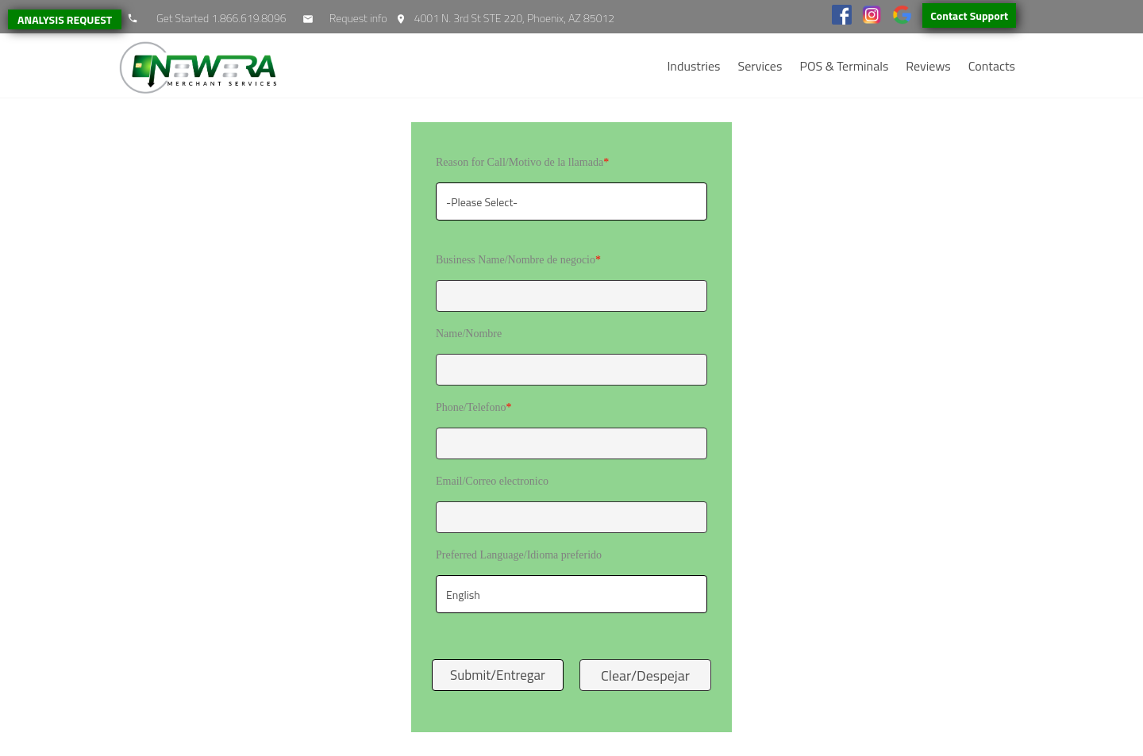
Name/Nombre (469, 334)
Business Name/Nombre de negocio (518, 260)
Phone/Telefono (473, 407)
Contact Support (969, 15)
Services (760, 65)
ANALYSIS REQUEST (64, 19)
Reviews (928, 65)
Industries (693, 65)
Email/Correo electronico (492, 481)
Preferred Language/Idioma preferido (519, 555)
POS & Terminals (843, 65)
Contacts (991, 65)
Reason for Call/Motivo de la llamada (522, 162)
